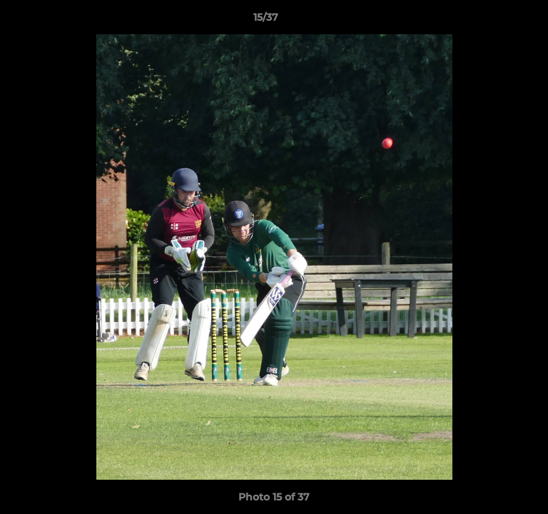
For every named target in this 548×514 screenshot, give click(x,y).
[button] (496, 20)
